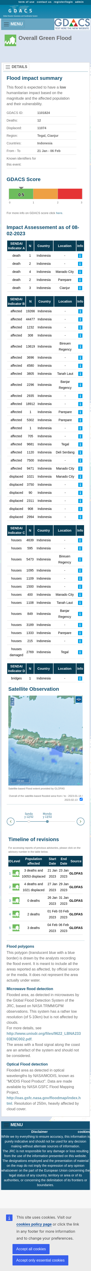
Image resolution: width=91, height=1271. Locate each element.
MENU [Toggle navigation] (13, 24)
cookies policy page (34, 1224)
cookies (84, 1132)
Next (84, 821)
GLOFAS (76, 873)
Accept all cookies (31, 1249)
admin (79, 1)
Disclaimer (39, 1132)
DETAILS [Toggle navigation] (16, 67)
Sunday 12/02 (28, 815)
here (59, 213)
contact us (44, 1)
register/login (63, 1)
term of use (27, 1)
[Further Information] (80, 256)
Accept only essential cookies (40, 1260)
